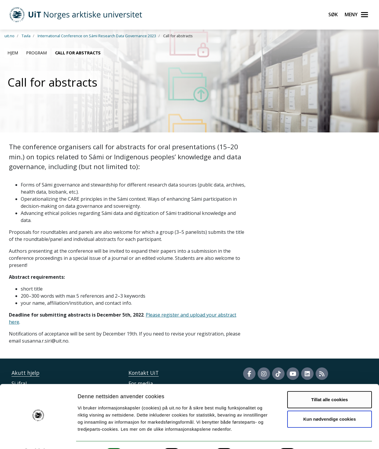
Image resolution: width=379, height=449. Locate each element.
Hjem (12, 53)
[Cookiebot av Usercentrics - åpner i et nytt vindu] (38, 437)
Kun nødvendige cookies (329, 403)
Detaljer (315, 437)
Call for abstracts (78, 53)
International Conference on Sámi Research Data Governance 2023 (97, 35)
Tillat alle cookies (329, 384)
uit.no (9, 35)
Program (36, 53)
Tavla (26, 35)
